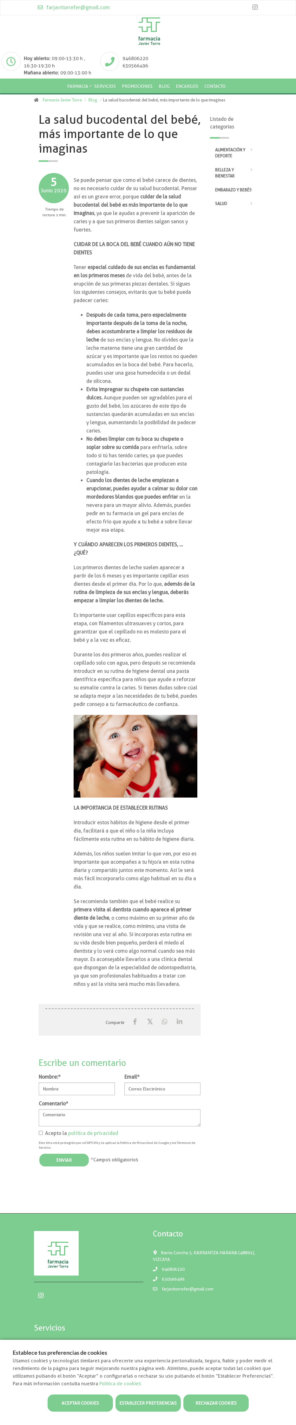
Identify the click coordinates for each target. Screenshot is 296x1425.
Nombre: (50, 1077)
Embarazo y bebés (233, 190)
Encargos (187, 86)
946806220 (169, 1269)
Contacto (215, 86)
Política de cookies (120, 1384)
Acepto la (78, 1133)
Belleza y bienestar (224, 173)
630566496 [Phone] (135, 66)
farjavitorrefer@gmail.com (73, 7)
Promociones (137, 86)
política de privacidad (93, 1133)
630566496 (169, 1279)
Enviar (64, 1160)
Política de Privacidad (136, 1143)
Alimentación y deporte (230, 153)
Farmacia (77, 86)
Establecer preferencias (148, 1403)
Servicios (105, 86)
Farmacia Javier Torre (62, 100)
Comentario (53, 1104)
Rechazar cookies (216, 1403)
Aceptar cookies (80, 1403)
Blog (164, 86)
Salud (221, 203)
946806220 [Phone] (135, 58)
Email (132, 1077)
